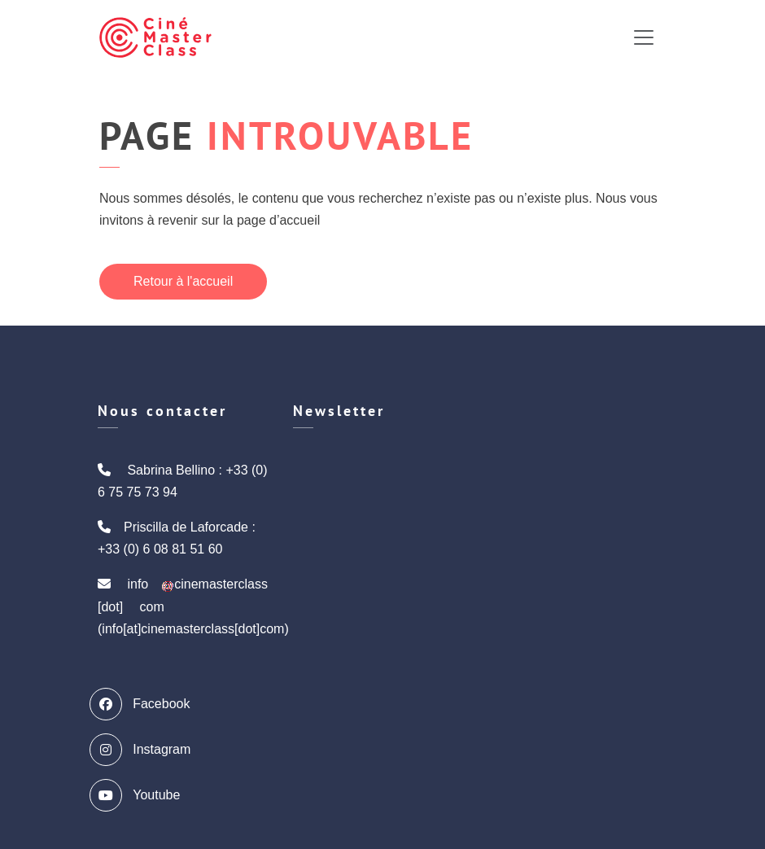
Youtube (139, 795)
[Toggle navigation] (644, 37)
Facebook (144, 704)
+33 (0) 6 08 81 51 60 (160, 549)
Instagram (144, 749)
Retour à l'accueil (183, 281)
